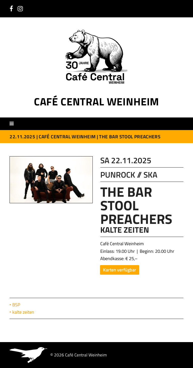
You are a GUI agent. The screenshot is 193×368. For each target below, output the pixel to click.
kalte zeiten (23, 312)
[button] (13, 123)
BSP (16, 304)
